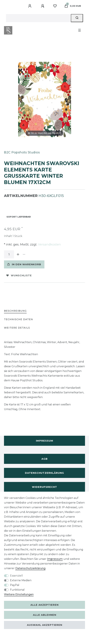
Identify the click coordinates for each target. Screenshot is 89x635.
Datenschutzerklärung (44, 472)
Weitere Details (17, 327)
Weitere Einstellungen (19, 594)
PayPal (14, 585)
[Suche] (77, 18)
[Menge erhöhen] (18, 254)
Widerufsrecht (44, 486)
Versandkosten (49, 244)
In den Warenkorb (24, 264)
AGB (44, 458)
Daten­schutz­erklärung (30, 568)
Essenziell (16, 575)
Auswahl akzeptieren (44, 624)
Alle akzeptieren (44, 604)
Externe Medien (20, 580)
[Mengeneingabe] (9, 254)
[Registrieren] (43, 6)
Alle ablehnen (44, 614)
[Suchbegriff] (38, 18)
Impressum (44, 440)
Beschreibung (15, 310)
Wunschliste (19, 275)
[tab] (15, 311)
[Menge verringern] (24, 254)
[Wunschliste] (55, 6)
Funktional (17, 589)
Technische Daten (18, 319)
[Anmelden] (30, 6)
